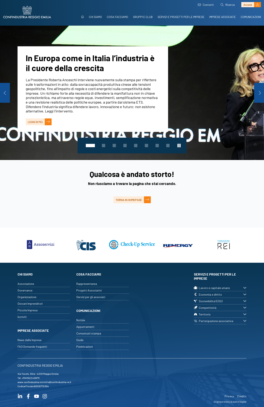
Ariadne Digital (238, 401)
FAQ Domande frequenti (32, 346)
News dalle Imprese (29, 340)
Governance (25, 290)
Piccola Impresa (28, 310)
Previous (5, 93)
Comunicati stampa (88, 333)
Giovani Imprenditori (30, 303)
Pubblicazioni (84, 346)
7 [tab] (157, 145)
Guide (79, 340)
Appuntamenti (85, 326)
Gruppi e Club (143, 17)
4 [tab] (125, 145)
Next (259, 93)
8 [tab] (167, 145)
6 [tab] (146, 145)
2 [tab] (103, 145)
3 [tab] (114, 145)
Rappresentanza (86, 283)
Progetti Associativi (89, 290)
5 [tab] (135, 145)
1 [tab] (90, 145)
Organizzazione (27, 297)
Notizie (80, 320)
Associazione (26, 283)
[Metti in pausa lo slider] (179, 145)
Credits (241, 396)
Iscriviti (22, 317)
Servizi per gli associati (90, 297)
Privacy (229, 396)
